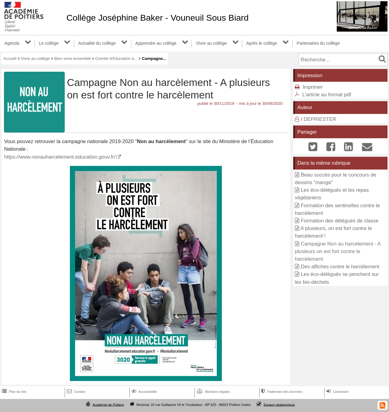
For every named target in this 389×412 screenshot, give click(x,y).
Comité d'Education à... (116, 58)
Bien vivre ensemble (72, 58)
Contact (75, 391)
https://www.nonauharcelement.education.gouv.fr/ (59, 157)
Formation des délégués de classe (340, 221)
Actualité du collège (97, 43)
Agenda (11, 43)
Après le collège (261, 43)
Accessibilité (143, 391)
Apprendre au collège (156, 43)
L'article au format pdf (326, 95)
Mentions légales (212, 391)
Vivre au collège (211, 43)
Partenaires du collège (318, 43)
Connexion (337, 391)
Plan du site (13, 391)
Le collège (49, 43)
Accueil (9, 58)
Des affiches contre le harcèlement (340, 267)
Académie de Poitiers (108, 404)
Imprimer (312, 87)
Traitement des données (281, 391)
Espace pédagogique (279, 404)
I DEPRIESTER (318, 119)
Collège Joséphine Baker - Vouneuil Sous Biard (157, 17)
